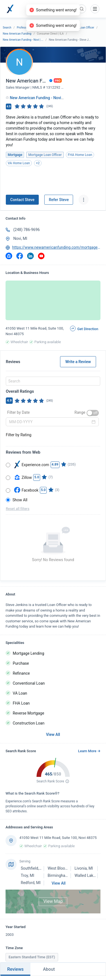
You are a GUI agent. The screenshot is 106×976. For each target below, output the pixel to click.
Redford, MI (31, 882)
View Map (53, 901)
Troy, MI (27, 875)
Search (7, 27)
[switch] (93, 413)
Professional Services (30, 27)
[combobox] (52, 381)
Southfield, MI (32, 868)
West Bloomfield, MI (65, 868)
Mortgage (55, 27)
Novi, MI (20, 238)
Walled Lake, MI (87, 875)
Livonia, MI (83, 868)
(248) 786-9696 (26, 229)
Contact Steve (22, 199)
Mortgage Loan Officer (80, 27)
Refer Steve (59, 199)
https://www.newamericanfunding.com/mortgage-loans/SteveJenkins (56, 247)
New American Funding (17, 33)
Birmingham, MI (61, 875)
